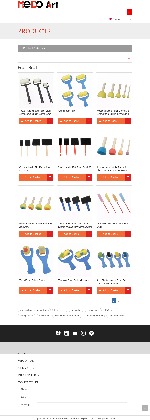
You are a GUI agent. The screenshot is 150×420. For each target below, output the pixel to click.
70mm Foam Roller (67, 110)
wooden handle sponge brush (34, 310)
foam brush (59, 310)
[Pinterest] (92, 333)
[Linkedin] (66, 333)
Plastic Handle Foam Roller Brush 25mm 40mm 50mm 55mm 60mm (35, 112)
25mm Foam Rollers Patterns (33, 280)
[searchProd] (72, 59)
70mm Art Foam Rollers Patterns (73, 280)
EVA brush (110, 310)
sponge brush (26, 315)
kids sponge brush (94, 315)
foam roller (76, 310)
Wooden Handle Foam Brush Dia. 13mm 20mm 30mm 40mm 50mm (113, 112)
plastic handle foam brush (66, 315)
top (145, 408)
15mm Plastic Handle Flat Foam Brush (112, 225)
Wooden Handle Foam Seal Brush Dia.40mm (35, 225)
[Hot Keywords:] (129, 12)
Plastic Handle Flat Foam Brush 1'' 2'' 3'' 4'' (74, 169)
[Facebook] (58, 333)
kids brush (44, 315)
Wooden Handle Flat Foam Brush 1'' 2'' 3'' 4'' (35, 169)
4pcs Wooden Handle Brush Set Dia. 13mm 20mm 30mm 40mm (112, 169)
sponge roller (93, 310)
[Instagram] (83, 333)
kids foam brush (116, 315)
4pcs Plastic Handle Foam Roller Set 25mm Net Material (112, 282)
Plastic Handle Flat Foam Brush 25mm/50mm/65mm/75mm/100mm (75, 225)
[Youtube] (75, 333)
